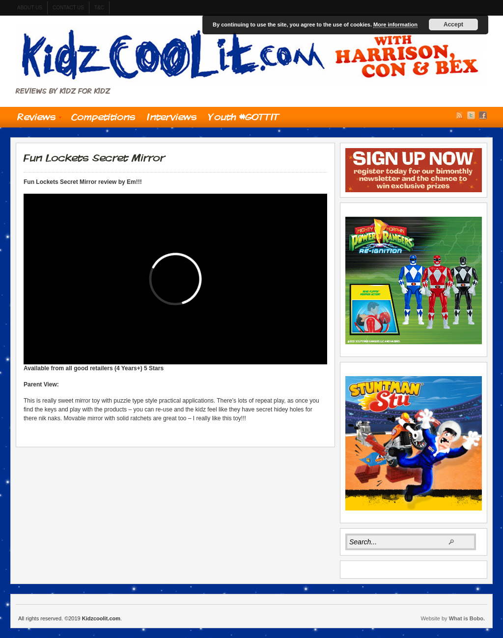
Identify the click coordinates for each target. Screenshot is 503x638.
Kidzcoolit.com (251, 55)
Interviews (171, 117)
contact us (68, 7)
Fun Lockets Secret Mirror (94, 157)
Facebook (483, 115)
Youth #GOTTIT (243, 117)
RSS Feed (459, 115)
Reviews (36, 119)
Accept (453, 24)
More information (395, 24)
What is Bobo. (467, 618)
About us (29, 7)
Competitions (103, 117)
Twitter (471, 115)
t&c (99, 7)
